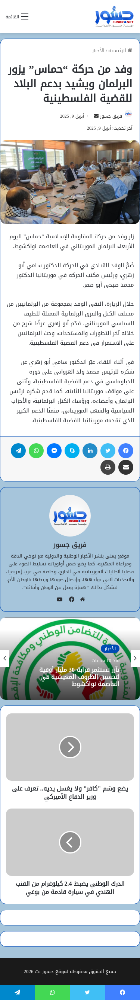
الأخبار (98, 50)
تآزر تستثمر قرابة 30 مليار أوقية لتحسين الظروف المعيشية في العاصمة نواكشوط (79, 677)
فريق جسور (111, 116)
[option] (70, 658)
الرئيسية (120, 50)
